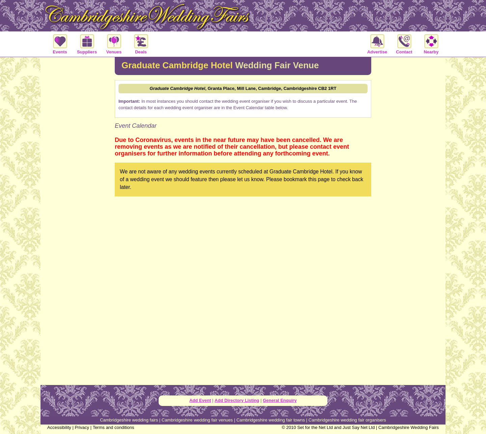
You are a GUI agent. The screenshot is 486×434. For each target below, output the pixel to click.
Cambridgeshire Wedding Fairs (408, 427)
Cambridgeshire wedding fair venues (197, 420)
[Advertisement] (78, 167)
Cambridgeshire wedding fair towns (270, 420)
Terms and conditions (113, 427)
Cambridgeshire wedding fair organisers (347, 420)
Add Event (200, 400)
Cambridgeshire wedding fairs (129, 420)
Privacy (82, 427)
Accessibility (59, 427)
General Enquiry (280, 400)
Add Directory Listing (237, 400)
